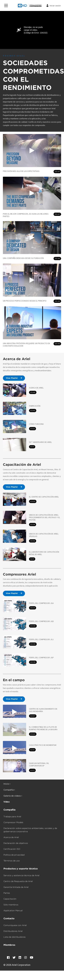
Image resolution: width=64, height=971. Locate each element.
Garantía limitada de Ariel (15, 887)
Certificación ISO (11, 849)
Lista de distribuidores (14, 937)
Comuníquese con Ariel (15, 925)
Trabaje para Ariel (12, 816)
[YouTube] (31, 957)
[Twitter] (14, 957)
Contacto (9, 918)
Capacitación (9, 899)
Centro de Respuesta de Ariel (18, 881)
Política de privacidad (14, 855)
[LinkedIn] (20, 957)
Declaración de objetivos (15, 843)
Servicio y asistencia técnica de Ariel (21, 875)
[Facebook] (8, 957)
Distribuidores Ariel (12, 931)
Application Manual (12, 910)
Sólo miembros (10, 904)
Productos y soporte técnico (20, 868)
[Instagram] (25, 957)
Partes (6, 893)
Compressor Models (13, 822)
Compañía (9, 809)
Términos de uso (11, 860)
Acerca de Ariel (11, 837)
